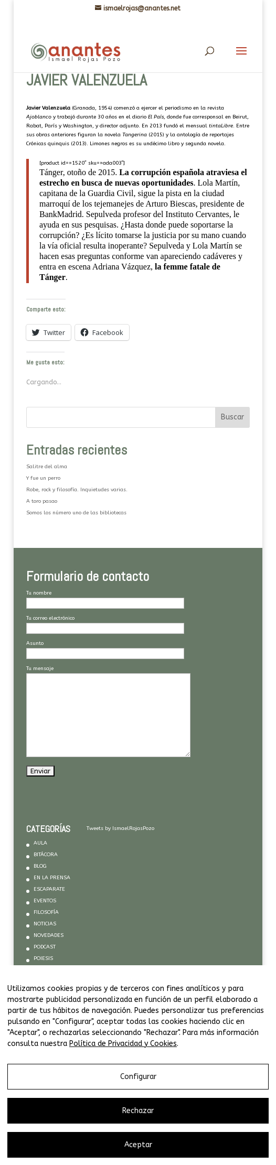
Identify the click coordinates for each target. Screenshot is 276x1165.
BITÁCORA (46, 854)
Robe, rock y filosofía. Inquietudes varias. (77, 490)
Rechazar (138, 1110)
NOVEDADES (48, 935)
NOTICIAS (45, 924)
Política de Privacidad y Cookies (123, 1043)
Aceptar (138, 1144)
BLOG (40, 866)
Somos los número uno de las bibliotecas (76, 513)
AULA (40, 843)
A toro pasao (41, 501)
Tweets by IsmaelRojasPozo (120, 828)
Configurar (138, 1076)
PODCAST (45, 947)
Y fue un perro (43, 478)
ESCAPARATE (49, 889)
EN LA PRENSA (52, 878)
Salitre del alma (46, 466)
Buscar (232, 417)
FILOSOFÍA (46, 912)
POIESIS (43, 958)
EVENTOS (45, 901)
